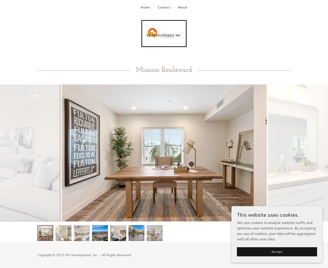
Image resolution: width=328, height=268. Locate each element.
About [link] (182, 7)
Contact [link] (164, 7)
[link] (164, 33)
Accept (276, 252)
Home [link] (145, 7)
